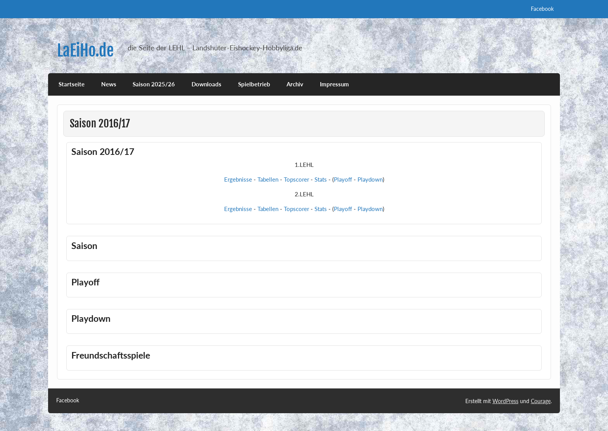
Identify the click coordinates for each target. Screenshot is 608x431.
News (108, 84)
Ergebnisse (238, 179)
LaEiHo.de (85, 50)
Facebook (542, 8)
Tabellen (267, 179)
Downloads (206, 84)
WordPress (505, 401)
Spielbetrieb (254, 84)
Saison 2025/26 (154, 84)
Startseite (72, 84)
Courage (541, 401)
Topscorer (296, 179)
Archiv (295, 84)
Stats (320, 179)
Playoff (343, 179)
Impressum (334, 84)
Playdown (370, 179)
